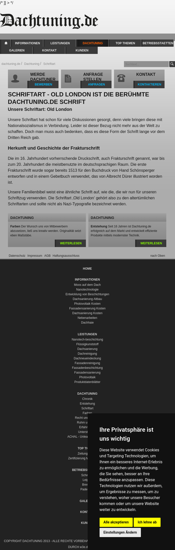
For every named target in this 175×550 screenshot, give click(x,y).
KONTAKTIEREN (149, 84)
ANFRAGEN (96, 84)
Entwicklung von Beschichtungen (87, 294)
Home (5, 43)
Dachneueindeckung (87, 358)
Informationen (27, 43)
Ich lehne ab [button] (147, 522)
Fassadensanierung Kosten (87, 308)
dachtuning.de (10, 64)
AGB (48, 255)
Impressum (35, 255)
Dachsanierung (87, 349)
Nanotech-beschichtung (87, 339)
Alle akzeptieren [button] (116, 522)
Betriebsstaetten (158, 43)
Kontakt (49, 50)
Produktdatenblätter (87, 382)
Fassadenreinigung (87, 363)
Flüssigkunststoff (87, 344)
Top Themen (125, 43)
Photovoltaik (87, 377)
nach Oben (157, 255)
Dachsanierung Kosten (87, 313)
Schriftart (87, 408)
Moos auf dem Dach (87, 285)
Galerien (16, 50)
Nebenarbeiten (87, 318)
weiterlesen (71, 243)
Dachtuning (93, 43)
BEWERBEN (43, 84)
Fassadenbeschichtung (87, 368)
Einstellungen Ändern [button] (120, 532)
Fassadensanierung (87, 372)
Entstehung (87, 403)
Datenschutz (17, 255)
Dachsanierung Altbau (87, 299)
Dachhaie (87, 322)
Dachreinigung (87, 353)
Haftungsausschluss (66, 255)
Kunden (82, 50)
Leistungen (60, 43)
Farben (87, 413)
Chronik (87, 399)
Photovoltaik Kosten (87, 303)
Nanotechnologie (87, 289)
